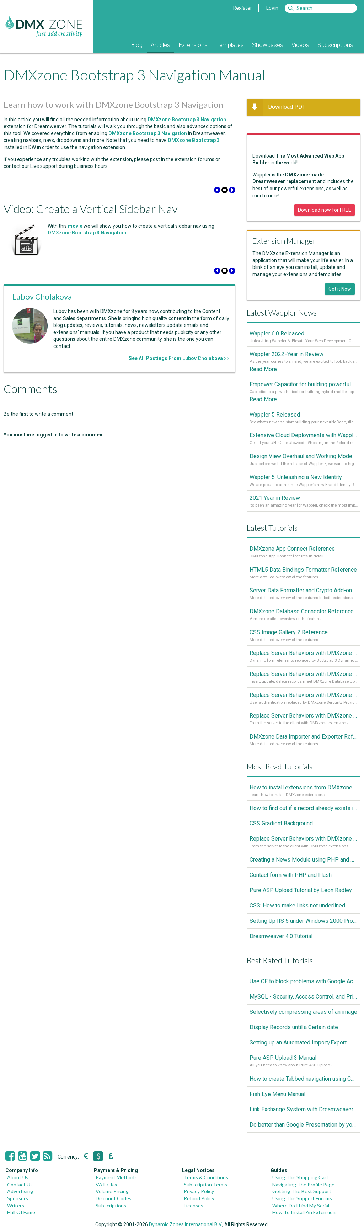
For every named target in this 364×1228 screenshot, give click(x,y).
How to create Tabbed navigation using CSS (304, 1078)
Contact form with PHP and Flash (291, 875)
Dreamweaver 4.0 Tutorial (281, 936)
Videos (300, 44)
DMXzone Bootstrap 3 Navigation (87, 232)
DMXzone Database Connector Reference (302, 611)
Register (242, 8)
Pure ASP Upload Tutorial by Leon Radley (301, 890)
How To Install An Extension (304, 1212)
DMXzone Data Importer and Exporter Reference (304, 736)
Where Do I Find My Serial (300, 1205)
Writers (15, 1205)
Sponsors (17, 1198)
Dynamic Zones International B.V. (185, 1224)
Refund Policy (199, 1198)
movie (75, 226)
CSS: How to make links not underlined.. (298, 905)
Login (272, 8)
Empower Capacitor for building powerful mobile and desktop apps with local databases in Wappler (304, 384)
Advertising (20, 1191)
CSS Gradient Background (281, 823)
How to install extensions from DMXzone (301, 787)
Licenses (193, 1205)
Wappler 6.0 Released (277, 333)
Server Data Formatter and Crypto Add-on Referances (304, 590)
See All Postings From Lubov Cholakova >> (179, 358)
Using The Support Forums (302, 1198)
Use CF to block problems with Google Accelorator (304, 981)
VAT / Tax (106, 1184)
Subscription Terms (205, 1184)
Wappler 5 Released (275, 414)
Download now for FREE (324, 210)
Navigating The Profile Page (303, 1184)
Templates (230, 44)
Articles (160, 44)
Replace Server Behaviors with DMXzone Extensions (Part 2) (304, 695)
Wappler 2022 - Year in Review (286, 354)
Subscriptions (335, 44)
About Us (17, 1177)
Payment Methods (116, 1177)
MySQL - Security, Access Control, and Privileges (304, 996)
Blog (137, 44)
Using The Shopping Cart (300, 1177)
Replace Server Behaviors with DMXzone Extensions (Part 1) (304, 715)
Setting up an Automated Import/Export (298, 1042)
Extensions (193, 44)
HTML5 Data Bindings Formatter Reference (303, 569)
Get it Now (339, 289)
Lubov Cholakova (42, 296)
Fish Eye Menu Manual (277, 1094)
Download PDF (276, 107)
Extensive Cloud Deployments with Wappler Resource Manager (304, 435)
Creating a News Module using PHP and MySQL (304, 859)
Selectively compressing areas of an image (303, 1012)
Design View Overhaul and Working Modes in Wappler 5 (304, 456)
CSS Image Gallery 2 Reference (289, 632)
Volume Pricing (112, 1191)
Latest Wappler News (282, 312)
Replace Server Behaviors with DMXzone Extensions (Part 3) (304, 674)
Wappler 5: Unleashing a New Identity (296, 477)
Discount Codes (114, 1198)
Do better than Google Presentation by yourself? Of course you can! (304, 1124)
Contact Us (20, 1184)
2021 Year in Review (275, 497)
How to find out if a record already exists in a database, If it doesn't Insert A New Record (304, 808)
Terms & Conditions (206, 1177)
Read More (263, 369)
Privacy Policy (199, 1191)
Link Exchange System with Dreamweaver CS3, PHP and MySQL (304, 1109)
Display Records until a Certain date (294, 1027)
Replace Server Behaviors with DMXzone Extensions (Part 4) (304, 653)
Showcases (267, 44)
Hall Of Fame (21, 1212)
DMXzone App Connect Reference (292, 548)
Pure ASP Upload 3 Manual (283, 1057)
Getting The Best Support (301, 1191)
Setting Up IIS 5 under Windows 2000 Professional (304, 920)
